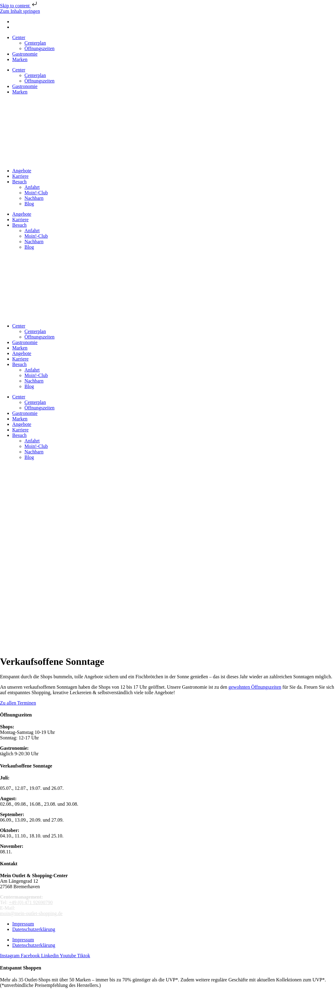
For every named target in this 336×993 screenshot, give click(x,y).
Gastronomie (25, 54)
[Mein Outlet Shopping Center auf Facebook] (31, 955)
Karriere (20, 176)
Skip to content (19, 5)
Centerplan (35, 43)
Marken (20, 59)
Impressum (23, 923)
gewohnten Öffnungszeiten (254, 687)
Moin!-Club (36, 192)
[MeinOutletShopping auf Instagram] (10, 955)
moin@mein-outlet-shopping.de (31, 913)
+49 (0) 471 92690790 (31, 902)
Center (18, 37)
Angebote (21, 170)
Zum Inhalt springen (20, 11)
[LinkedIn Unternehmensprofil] (50, 955)
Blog (29, 203)
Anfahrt (32, 187)
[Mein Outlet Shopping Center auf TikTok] (83, 955)
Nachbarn (33, 198)
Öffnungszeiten (39, 48)
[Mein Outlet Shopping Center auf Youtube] (68, 955)
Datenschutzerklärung (33, 929)
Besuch (19, 181)
